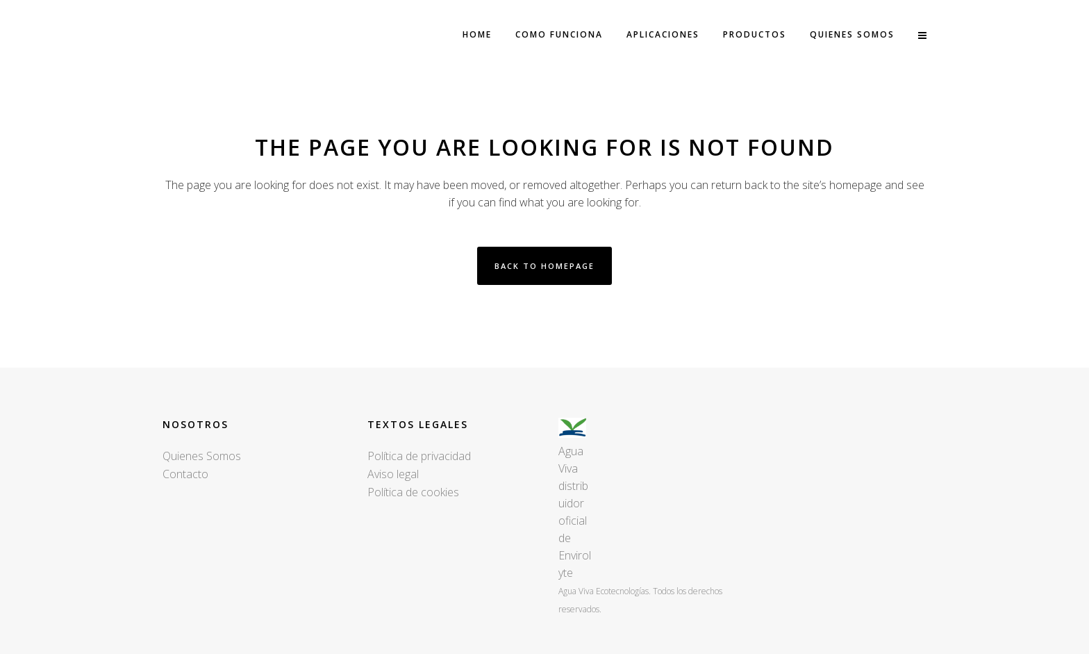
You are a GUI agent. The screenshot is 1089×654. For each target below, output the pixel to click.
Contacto (185, 474)
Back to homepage (544, 266)
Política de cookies (413, 492)
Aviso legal (393, 474)
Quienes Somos (202, 456)
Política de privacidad (419, 456)
